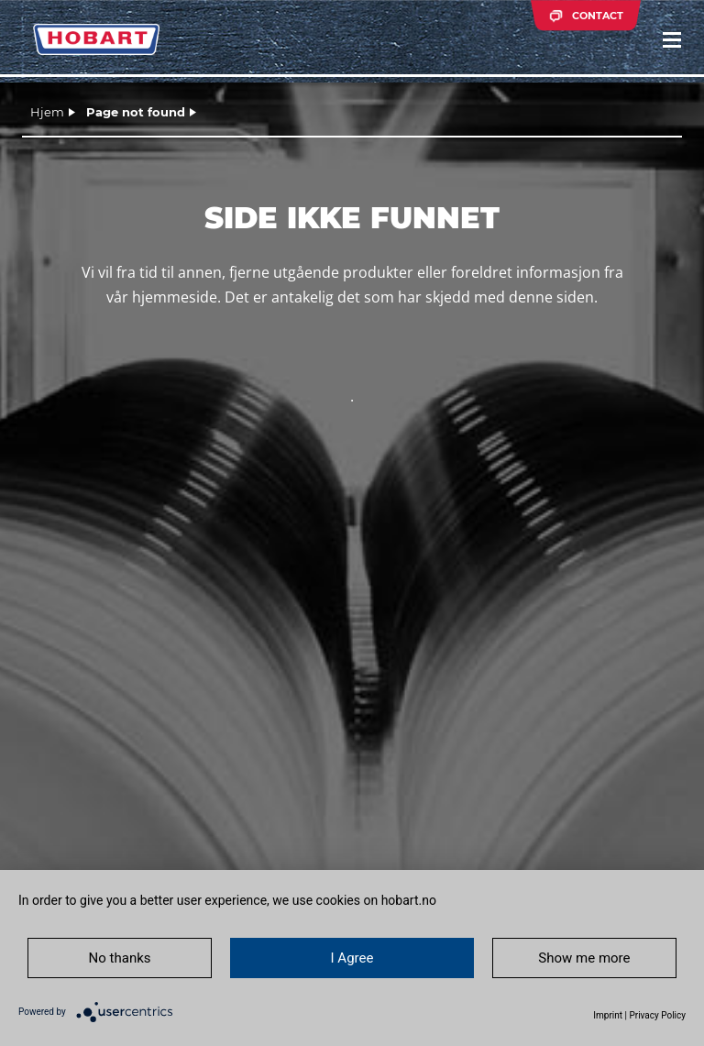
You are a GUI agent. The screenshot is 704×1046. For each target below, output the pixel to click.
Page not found (135, 112)
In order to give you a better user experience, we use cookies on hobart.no (227, 900)
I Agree (352, 958)
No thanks (120, 958)
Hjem (47, 112)
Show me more (584, 958)
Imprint (607, 1015)
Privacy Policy (657, 1015)
